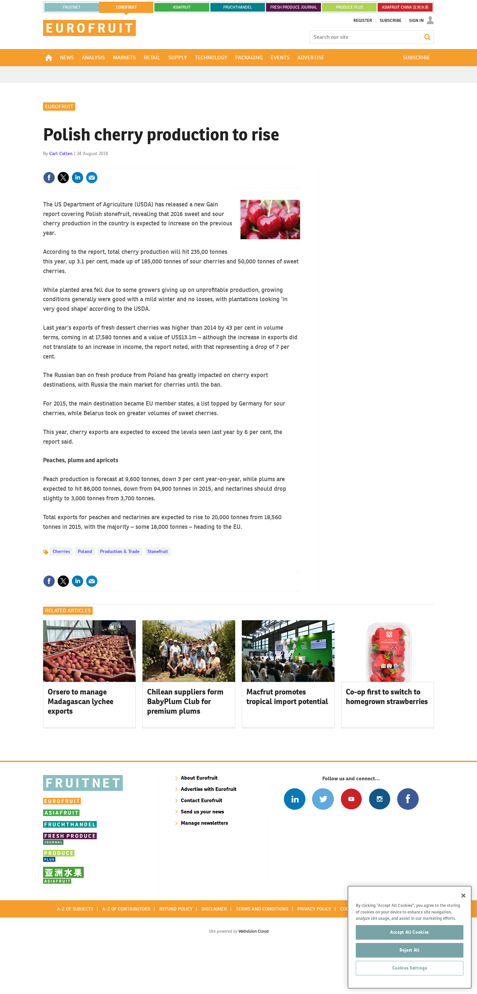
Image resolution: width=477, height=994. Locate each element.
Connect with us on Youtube (351, 842)
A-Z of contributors (126, 952)
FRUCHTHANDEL (237, 7)
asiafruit (182, 7)
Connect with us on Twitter (323, 842)
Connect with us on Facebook (408, 842)
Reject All (409, 977)
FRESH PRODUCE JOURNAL (293, 7)
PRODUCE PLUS (349, 7)
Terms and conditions (262, 952)
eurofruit (126, 7)
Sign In (416, 20)
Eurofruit (59, 149)
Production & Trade (119, 594)
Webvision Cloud (253, 974)
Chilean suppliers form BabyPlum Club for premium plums (185, 744)
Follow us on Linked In (294, 842)
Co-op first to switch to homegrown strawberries (387, 739)
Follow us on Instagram (379, 842)
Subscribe (390, 20)
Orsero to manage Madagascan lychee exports (80, 744)
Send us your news (202, 854)
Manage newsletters (204, 865)
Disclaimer (214, 952)
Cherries (61, 594)
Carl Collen (61, 196)
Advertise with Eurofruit (209, 832)
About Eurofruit (199, 820)
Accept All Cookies (409, 959)
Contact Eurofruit (201, 843)
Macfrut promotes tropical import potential (287, 739)
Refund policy (175, 952)
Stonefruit (157, 594)
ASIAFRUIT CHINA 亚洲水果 (405, 7)
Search (427, 37)
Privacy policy (314, 952)
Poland (85, 594)
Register (362, 20)
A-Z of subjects (75, 952)
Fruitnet (71, 7)
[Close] (463, 922)
